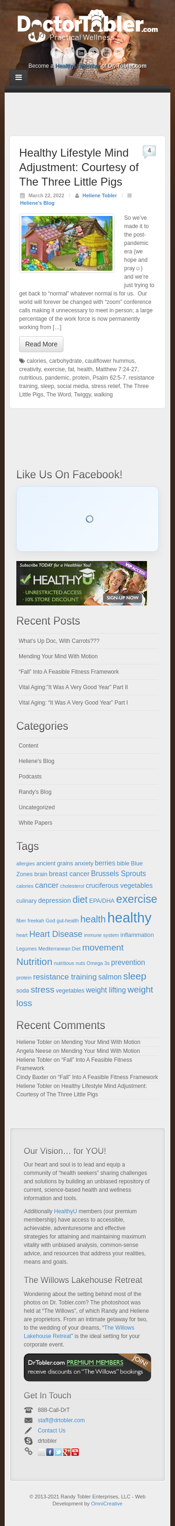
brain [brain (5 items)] (40, 874)
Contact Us (51, 1430)
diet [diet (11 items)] (79, 899)
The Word (58, 394)
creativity (30, 369)
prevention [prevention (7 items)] (128, 962)
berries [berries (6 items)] (105, 863)
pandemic (57, 377)
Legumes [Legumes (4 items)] (26, 948)
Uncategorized (37, 807)
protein (81, 377)
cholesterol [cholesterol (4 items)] (72, 886)
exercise (54, 369)
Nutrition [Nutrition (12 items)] (34, 961)
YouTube (106, 52)
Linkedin (81, 52)
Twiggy (82, 394)
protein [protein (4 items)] (24, 977)
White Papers (35, 823)
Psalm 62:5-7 (109, 377)
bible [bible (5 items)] (123, 863)
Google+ (69, 52)
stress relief (105, 386)
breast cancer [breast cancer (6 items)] (69, 874)
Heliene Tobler (100, 195)
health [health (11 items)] (93, 919)
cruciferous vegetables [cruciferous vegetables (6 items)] (119, 885)
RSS (119, 52)
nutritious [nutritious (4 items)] (64, 963)
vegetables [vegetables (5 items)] (70, 990)
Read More (41, 344)
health (85, 369)
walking (103, 394)
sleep (47, 386)
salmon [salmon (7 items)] (110, 977)
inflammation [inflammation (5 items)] (137, 935)
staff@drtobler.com (61, 1420)
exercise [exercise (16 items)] (136, 899)
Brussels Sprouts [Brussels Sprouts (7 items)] (118, 874)
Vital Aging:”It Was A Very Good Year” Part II (73, 687)
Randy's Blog (35, 792)
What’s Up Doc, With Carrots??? (59, 641)
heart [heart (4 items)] (22, 935)
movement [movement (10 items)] (103, 947)
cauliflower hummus (109, 361)
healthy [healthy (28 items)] (129, 917)
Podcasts (30, 776)
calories (36, 361)
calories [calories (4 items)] (25, 886)
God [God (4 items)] (50, 920)
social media (72, 386)
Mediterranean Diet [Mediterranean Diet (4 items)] (59, 948)
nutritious (30, 377)
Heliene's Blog (37, 203)
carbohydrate (65, 361)
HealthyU (65, 1211)
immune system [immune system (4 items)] (101, 935)
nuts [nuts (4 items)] (80, 963)
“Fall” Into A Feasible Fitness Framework (69, 672)
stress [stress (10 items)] (43, 989)
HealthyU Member (77, 66)
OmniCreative (106, 1503)
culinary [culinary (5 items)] (26, 901)
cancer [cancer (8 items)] (46, 885)
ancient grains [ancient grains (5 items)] (54, 863)
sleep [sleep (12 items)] (135, 976)
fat (71, 369)
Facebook (56, 52)
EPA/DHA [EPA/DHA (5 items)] (102, 901)
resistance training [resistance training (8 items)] (65, 976)
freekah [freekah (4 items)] (36, 920)
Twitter (94, 52)
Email (41, 1452)
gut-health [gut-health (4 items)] (67, 920)
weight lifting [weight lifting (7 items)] (106, 990)
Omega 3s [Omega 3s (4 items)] (98, 963)
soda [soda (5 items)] (22, 990)
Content (28, 745)
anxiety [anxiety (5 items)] (84, 863)
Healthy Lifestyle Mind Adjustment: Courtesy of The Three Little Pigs (79, 167)
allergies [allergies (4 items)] (25, 863)
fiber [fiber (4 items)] (21, 920)
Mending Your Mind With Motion (58, 656)
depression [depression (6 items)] (54, 900)
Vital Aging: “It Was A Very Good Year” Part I (73, 702)
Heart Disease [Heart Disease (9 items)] (56, 934)
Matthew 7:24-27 (116, 369)
